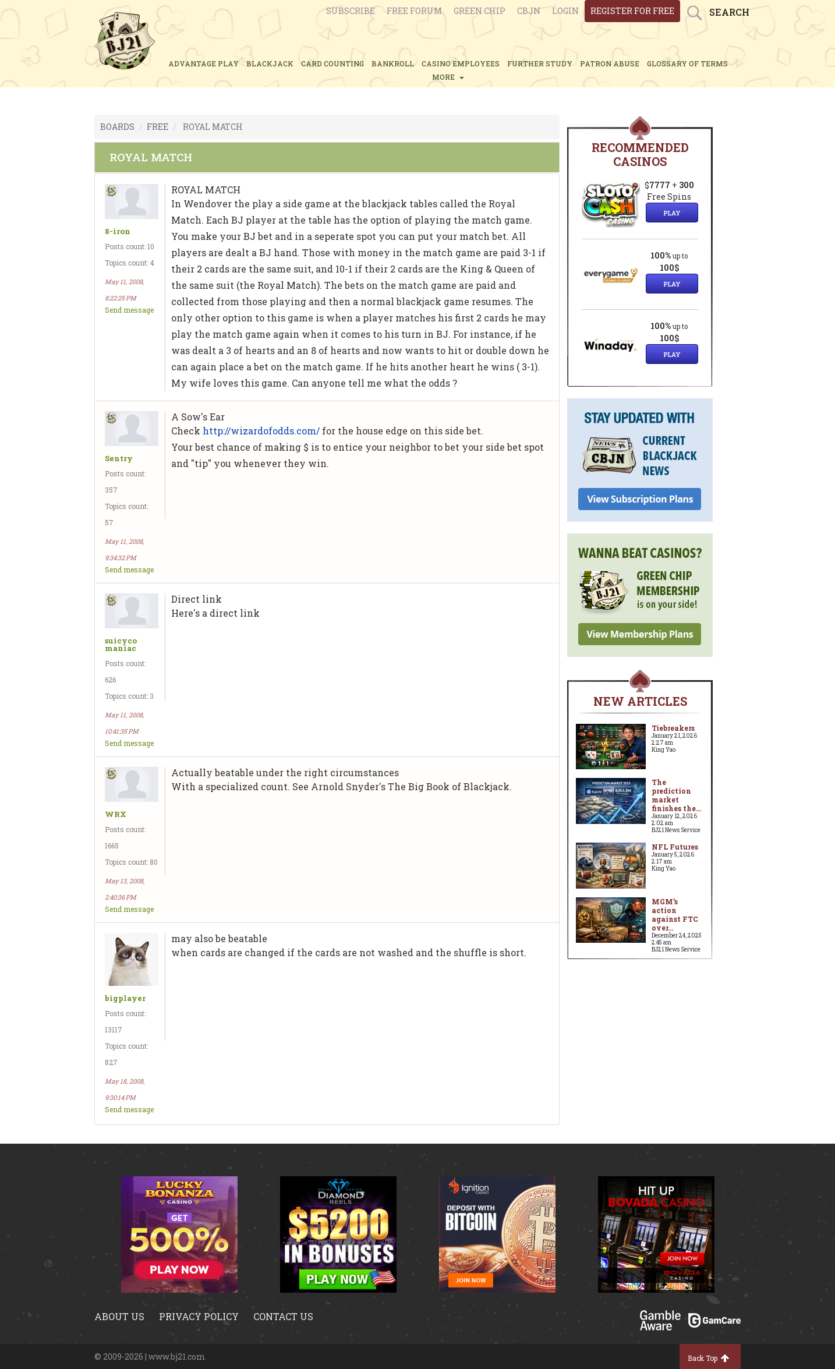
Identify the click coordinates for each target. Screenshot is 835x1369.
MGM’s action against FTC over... (675, 914)
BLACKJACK (269, 63)
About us (119, 1316)
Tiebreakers (673, 728)
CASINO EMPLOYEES (461, 63)
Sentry (119, 458)
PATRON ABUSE (609, 63)
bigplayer (125, 998)
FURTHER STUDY (539, 63)
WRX (115, 814)
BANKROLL (392, 63)
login (565, 10)
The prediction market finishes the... (676, 795)
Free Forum (414, 10)
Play (672, 212)
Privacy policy (199, 1316)
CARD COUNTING (332, 63)
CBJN (528, 10)
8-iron (117, 231)
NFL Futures (675, 846)
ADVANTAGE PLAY (203, 63)
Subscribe (350, 10)
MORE (448, 76)
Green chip (479, 10)
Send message (129, 309)
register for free (632, 10)
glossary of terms (687, 63)
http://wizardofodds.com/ (261, 431)
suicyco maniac (121, 644)
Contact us (283, 1316)
